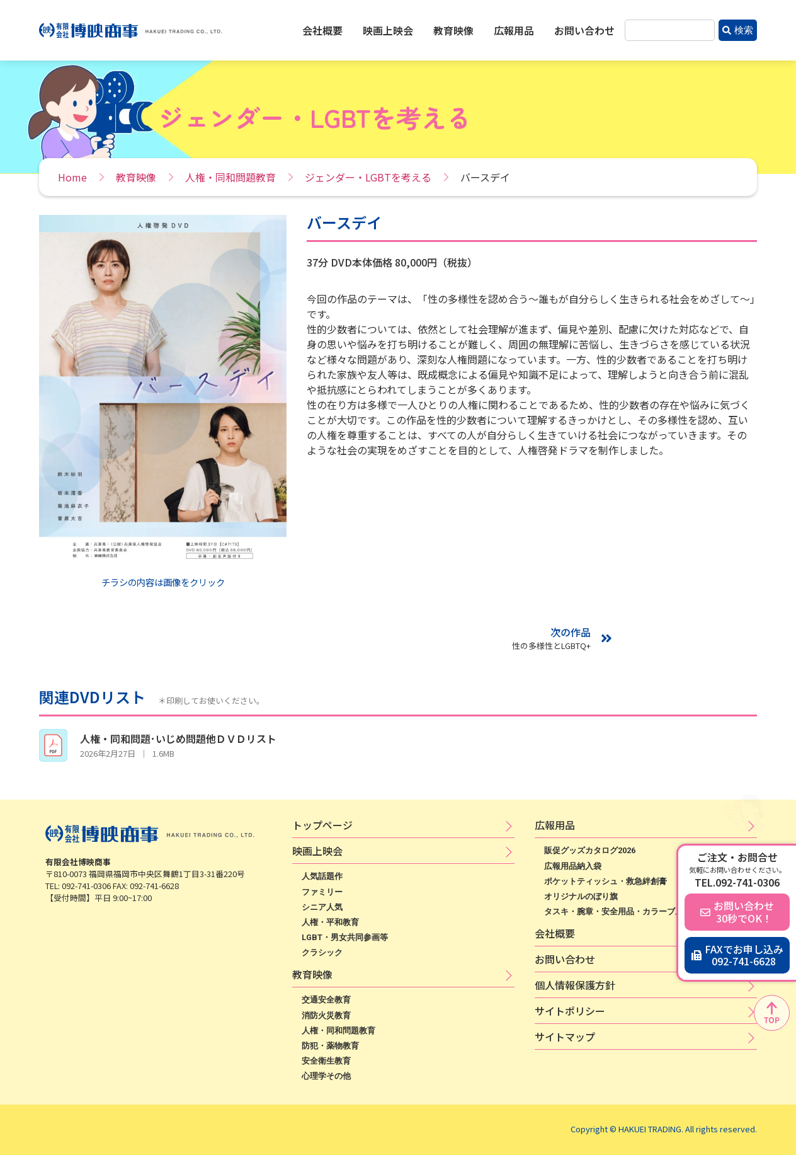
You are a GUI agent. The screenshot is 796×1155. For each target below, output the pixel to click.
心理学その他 (326, 1076)
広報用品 (514, 30)
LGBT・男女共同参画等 (345, 937)
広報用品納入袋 (572, 866)
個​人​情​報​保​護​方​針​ (575, 984)
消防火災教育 (326, 1015)
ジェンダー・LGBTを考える (368, 177)
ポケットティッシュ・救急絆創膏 (605, 881)
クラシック (322, 952)
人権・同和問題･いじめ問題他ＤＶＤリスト (178, 738)
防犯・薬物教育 (330, 1045)
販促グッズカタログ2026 (589, 850)
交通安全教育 (326, 999)
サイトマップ (565, 1036)
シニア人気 (322, 907)
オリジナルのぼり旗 (581, 896)
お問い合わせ (584, 30)
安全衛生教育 (326, 1061)
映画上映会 (388, 30)
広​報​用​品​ (555, 824)
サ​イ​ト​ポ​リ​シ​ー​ (570, 1010)
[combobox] (670, 31)
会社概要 (322, 30)
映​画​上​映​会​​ (317, 850)
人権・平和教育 (330, 922)
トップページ (322, 824)
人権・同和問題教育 (230, 177)
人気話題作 (322, 876)
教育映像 (453, 30)
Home (72, 177)
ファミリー (322, 892)
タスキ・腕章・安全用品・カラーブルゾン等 (626, 911)
